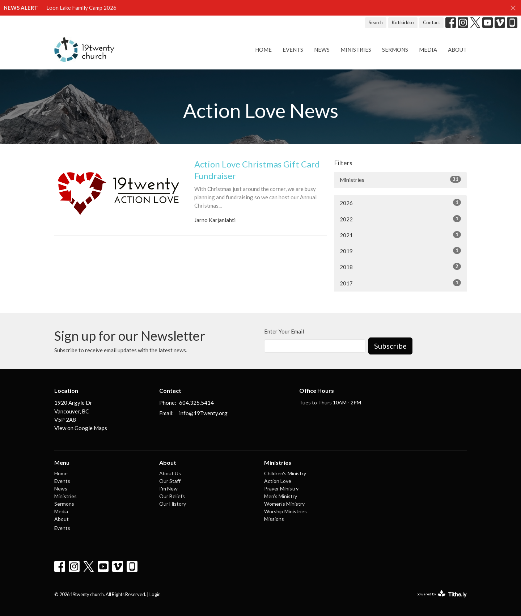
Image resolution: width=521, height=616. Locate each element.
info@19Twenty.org (203, 413)
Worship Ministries (285, 511)
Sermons (395, 49)
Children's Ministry (285, 473)
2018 (400, 266)
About (457, 49)
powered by (441, 594)
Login (155, 594)
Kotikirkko (403, 22)
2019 (400, 250)
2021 (400, 234)
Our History (172, 504)
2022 (400, 218)
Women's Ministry (284, 504)
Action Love (277, 481)
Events (293, 49)
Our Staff (170, 481)
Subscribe (390, 345)
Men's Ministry (280, 496)
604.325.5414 (196, 402)
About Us (170, 473)
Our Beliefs (172, 496)
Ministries (355, 49)
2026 (400, 202)
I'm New (168, 488)
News (322, 49)
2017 (400, 282)
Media (428, 49)
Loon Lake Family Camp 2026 (81, 7)
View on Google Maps (80, 428)
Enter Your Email (284, 331)
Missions (274, 519)
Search (376, 22)
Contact (431, 22)
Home (263, 49)
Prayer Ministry (281, 488)
